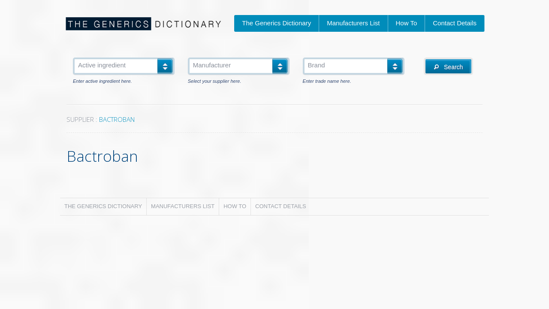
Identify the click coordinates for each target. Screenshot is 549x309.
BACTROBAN (117, 119)
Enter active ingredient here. (102, 81)
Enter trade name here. (327, 81)
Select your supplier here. (214, 81)
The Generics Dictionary (276, 23)
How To (406, 23)
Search (448, 67)
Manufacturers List (353, 23)
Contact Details (455, 23)
